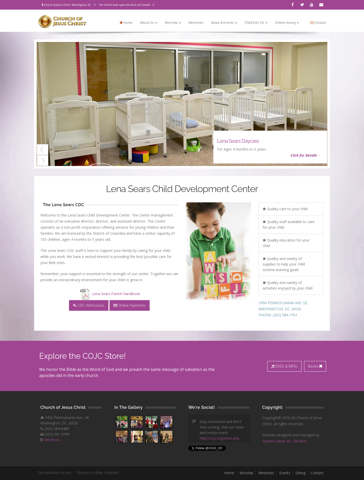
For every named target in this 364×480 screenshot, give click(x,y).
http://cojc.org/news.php (219, 438)
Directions (51, 439)
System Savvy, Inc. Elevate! (284, 441)
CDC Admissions (88, 305)
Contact (321, 5)
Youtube (311, 5)
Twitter (302, 5)
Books (315, 366)
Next (42, 160)
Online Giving (287, 22)
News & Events (224, 22)
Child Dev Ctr (256, 22)
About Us (148, 22)
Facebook (292, 5)
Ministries (196, 22)
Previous (42, 149)
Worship (173, 22)
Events (284, 472)
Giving (300, 472)
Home (126, 22)
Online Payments (129, 305)
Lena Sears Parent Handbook (109, 293)
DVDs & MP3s (284, 366)
